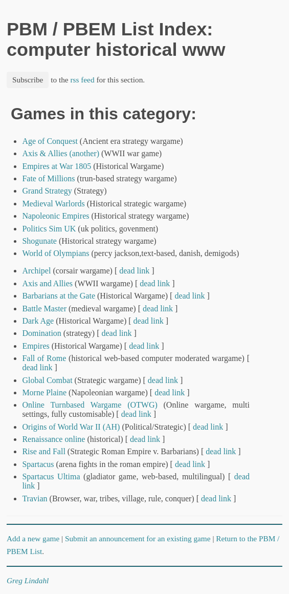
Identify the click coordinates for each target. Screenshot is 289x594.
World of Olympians (55, 253)
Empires (35, 346)
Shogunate (39, 241)
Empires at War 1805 (56, 166)
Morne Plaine (44, 392)
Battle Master (44, 308)
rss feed (82, 79)
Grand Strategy (47, 190)
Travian (34, 498)
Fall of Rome (44, 358)
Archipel (36, 270)
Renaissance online (53, 439)
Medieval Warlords (53, 203)
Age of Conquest (49, 141)
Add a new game (33, 538)
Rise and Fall (43, 451)
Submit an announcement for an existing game (138, 538)
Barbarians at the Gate (58, 295)
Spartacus (38, 464)
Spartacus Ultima (51, 476)
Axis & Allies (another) (60, 153)
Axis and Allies (47, 283)
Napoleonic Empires (55, 215)
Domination (41, 333)
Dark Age (38, 320)
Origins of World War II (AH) (71, 426)
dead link (134, 270)
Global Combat (47, 380)
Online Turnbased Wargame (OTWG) (89, 404)
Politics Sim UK (49, 228)
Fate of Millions (48, 178)
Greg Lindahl (28, 580)
